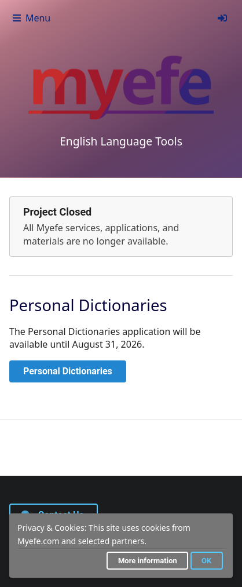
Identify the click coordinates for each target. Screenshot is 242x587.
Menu (31, 18)
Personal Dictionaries (67, 371)
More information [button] (147, 560)
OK (206, 560)
